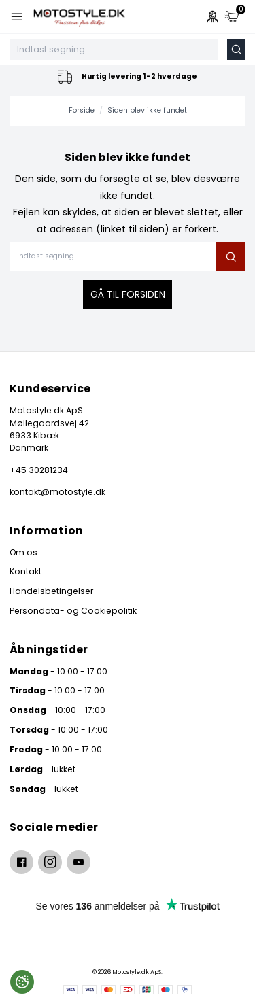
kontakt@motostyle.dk (57, 492)
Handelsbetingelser (51, 591)
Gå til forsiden (127, 294)
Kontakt (25, 571)
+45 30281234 (39, 470)
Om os (23, 552)
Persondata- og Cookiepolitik (73, 611)
